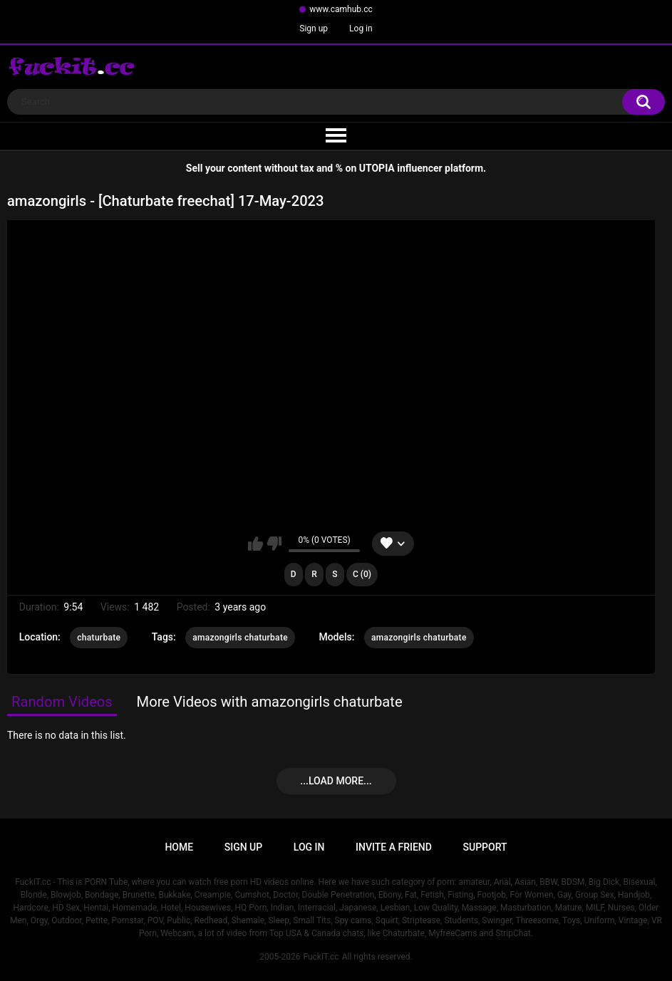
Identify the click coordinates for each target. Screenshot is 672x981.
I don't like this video (274, 543)
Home (179, 847)
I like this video (255, 543)
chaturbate (98, 638)
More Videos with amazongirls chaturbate (270, 701)
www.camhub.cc (341, 9)
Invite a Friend (394, 847)
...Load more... (335, 781)
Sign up (313, 28)
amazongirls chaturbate (240, 638)
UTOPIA (377, 168)
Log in (361, 28)
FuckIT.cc (320, 957)
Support (485, 847)
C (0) (362, 574)
